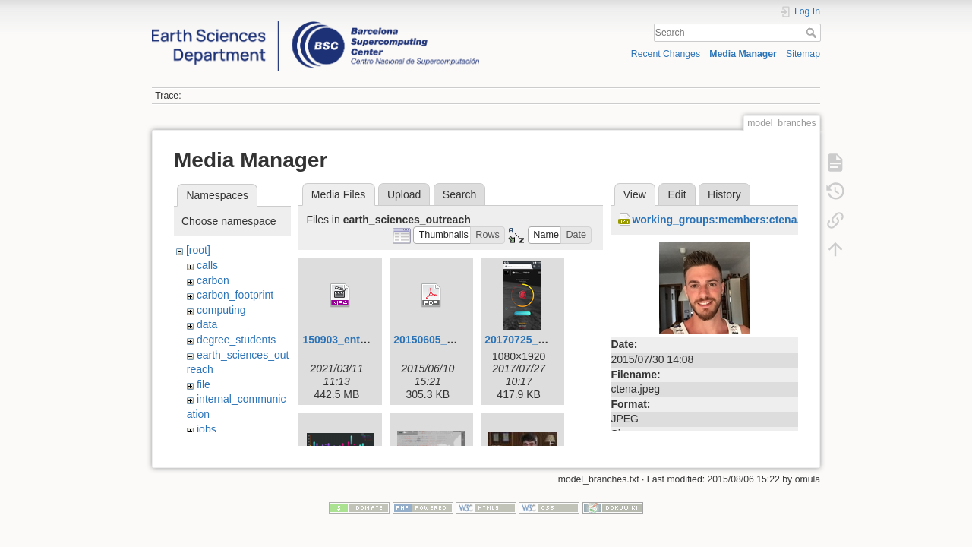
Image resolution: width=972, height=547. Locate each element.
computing (221, 310)
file (203, 384)
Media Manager (743, 54)
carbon (213, 280)
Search (813, 32)
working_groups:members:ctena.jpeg (727, 219)
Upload (404, 194)
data (207, 324)
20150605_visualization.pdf (461, 340)
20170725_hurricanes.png (549, 340)
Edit (676, 194)
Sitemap (803, 54)
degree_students (236, 340)
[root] (198, 250)
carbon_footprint (235, 295)
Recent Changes (665, 54)
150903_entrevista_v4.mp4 (369, 340)
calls (207, 265)
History (724, 194)
